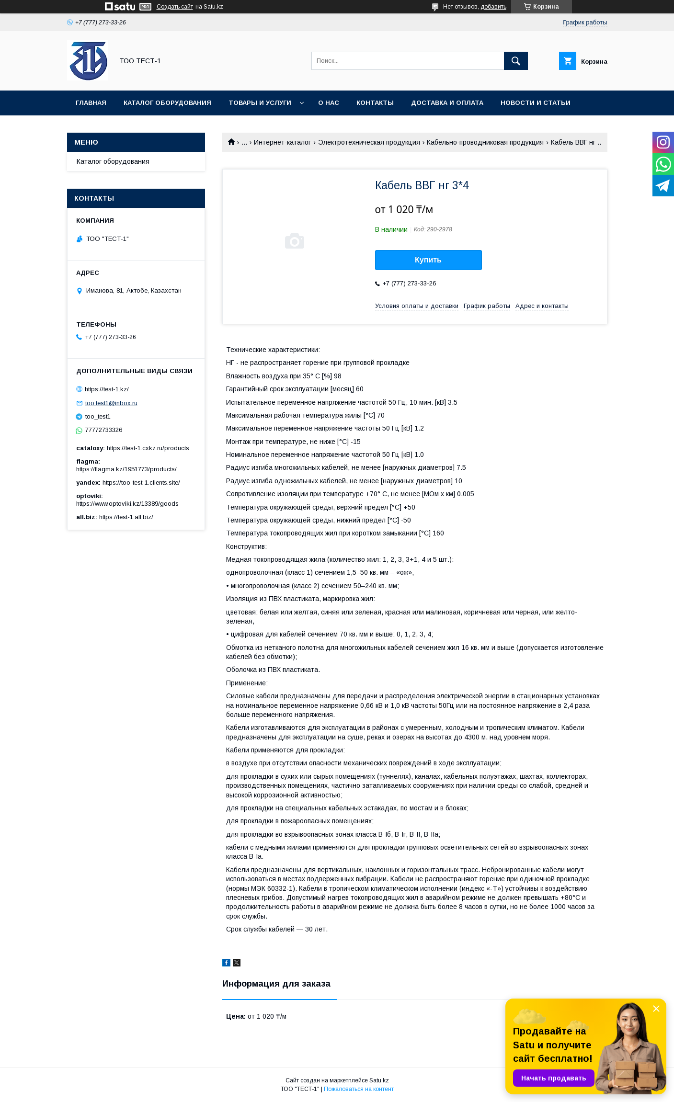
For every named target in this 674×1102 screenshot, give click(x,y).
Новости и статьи (536, 102)
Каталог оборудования (167, 102)
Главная (91, 102)
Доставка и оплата (447, 102)
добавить (493, 6)
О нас (328, 102)
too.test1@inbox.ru (111, 403)
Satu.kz (379, 1080)
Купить (428, 260)
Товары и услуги (259, 102)
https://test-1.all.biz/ (126, 517)
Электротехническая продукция (369, 142)
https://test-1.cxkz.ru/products (148, 448)
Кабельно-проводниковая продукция (485, 142)
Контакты (375, 102)
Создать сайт (175, 6)
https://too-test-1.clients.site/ (141, 482)
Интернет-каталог (282, 142)
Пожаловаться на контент (359, 1089)
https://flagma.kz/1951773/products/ (126, 469)
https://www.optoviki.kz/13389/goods (127, 503)
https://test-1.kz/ (107, 389)
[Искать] (516, 61)
